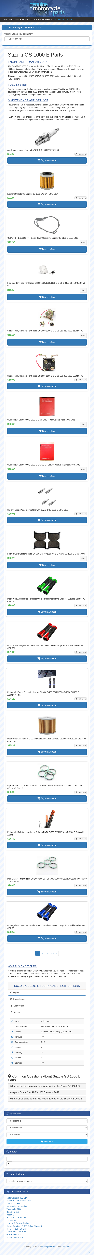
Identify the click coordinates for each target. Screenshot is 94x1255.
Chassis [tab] (15, 1012)
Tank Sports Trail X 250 (17, 1232)
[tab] (47, 1086)
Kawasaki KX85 (13, 1203)
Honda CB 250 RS (15, 1237)
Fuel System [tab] (17, 1006)
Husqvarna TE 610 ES (16, 1217)
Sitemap (66, 1246)
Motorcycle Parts (48, 1246)
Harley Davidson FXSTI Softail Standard (24, 1226)
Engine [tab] (15, 992)
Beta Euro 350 (13, 1212)
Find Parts (47, 1141)
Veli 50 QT (11, 1215)
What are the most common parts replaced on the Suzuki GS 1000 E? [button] (45, 1086)
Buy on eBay (47, 249)
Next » (54, 953)
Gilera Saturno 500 (15, 1234)
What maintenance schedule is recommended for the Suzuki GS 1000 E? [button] (47, 1098)
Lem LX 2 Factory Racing (18, 1223)
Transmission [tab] (17, 999)
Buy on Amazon (47, 160)
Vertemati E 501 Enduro (17, 1206)
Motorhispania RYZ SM (17, 1198)
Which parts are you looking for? (18, 34)
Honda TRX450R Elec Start (19, 1201)
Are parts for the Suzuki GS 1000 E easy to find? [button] (34, 1092)
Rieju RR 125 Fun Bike (17, 1229)
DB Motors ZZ (13, 1220)
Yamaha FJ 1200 (14, 1209)
